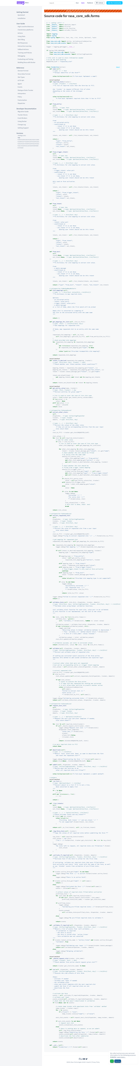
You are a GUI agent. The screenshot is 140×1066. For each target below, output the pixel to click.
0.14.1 (33, 139)
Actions (20, 33)
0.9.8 (34, 146)
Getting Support (23, 128)
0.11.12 (27, 146)
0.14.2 (30, 139)
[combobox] (62, 3)
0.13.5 (30, 141)
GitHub (99, 3)
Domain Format (23, 71)
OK (112, 1061)
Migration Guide (23, 111)
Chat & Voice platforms (25, 30)
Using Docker (22, 121)
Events (20, 87)
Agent (20, 84)
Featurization (22, 100)
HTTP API (21, 80)
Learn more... (121, 1057)
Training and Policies (25, 53)
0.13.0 (26, 144)
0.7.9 (19, 148)
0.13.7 (23, 141)
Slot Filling (21, 39)
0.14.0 (37, 139)
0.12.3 (33, 144)
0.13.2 (19, 144)
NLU (77, 3)
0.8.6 (37, 146)
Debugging (21, 56)
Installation (21, 18)
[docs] (118, 67)
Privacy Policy (96, 1062)
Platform (90, 3)
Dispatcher (21, 103)
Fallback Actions (23, 49)
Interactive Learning (24, 46)
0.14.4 (23, 139)
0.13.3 (37, 141)
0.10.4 (30, 146)
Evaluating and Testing (25, 59)
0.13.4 (33, 141)
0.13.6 (26, 141)
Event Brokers (22, 118)
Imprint (88, 1062)
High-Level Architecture (26, 26)
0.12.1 (19, 146)
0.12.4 (30, 144)
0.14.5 (19, 139)
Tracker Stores (23, 115)
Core (82, 3)
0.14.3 (26, 139)
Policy (20, 97)
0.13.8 (19, 141)
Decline (117, 1061)
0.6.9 (22, 148)
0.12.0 (23, 146)
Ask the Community (114, 3)
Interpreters (22, 93)
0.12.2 (37, 144)
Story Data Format (24, 74)
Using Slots (21, 36)
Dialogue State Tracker (25, 90)
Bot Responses (23, 43)
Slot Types (21, 77)
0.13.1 (23, 144)
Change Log (22, 124)
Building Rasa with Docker (26, 62)
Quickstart (21, 15)
